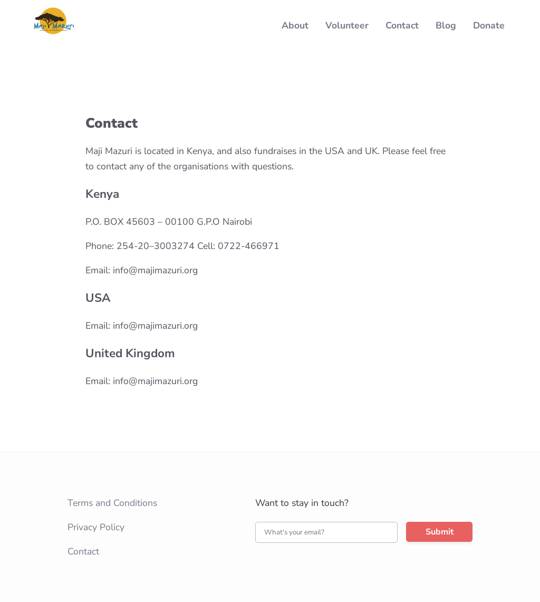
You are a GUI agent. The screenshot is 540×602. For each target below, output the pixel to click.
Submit (440, 532)
